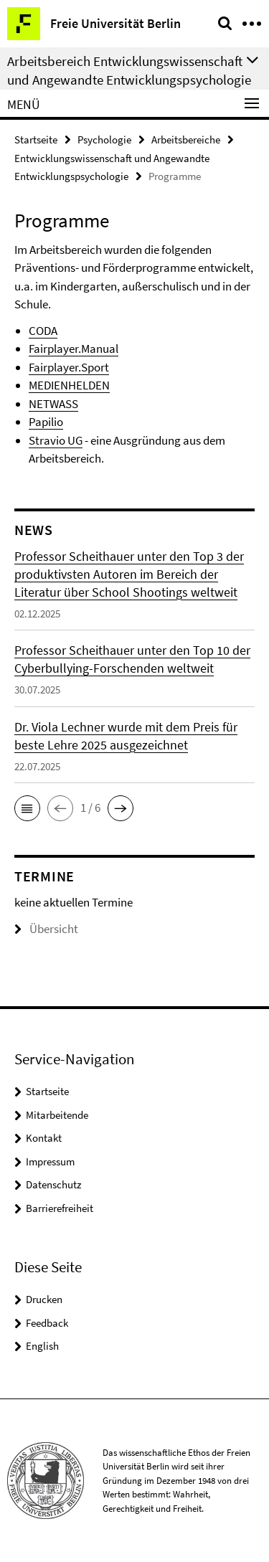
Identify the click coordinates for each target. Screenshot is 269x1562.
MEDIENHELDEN (69, 385)
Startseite (35, 139)
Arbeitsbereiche (185, 139)
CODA (43, 331)
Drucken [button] (44, 1299)
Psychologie (104, 139)
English (42, 1346)
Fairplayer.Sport (69, 367)
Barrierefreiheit (59, 1208)
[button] (27, 808)
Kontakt (44, 1138)
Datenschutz (53, 1184)
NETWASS (53, 404)
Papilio (46, 422)
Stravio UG (55, 440)
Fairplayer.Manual (73, 348)
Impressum (50, 1161)
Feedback (47, 1323)
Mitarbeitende (57, 1115)
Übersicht (46, 929)
